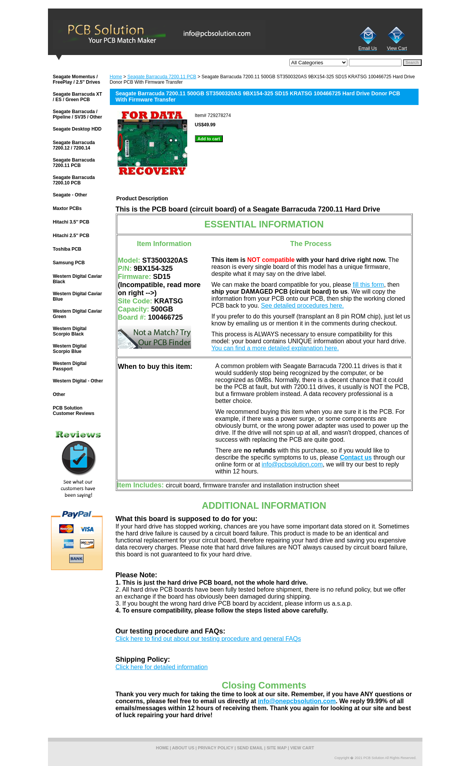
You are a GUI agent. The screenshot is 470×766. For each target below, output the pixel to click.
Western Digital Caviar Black (77, 279)
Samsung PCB (69, 262)
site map (277, 747)
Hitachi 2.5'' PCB (71, 235)
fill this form (368, 284)
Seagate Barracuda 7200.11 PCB (161, 76)
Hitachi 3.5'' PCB (71, 222)
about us (183, 747)
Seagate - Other (70, 195)
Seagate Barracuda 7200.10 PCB (74, 180)
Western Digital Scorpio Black (70, 331)
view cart (302, 747)
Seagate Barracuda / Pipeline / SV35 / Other (77, 114)
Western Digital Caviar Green (77, 313)
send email (250, 747)
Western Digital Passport (70, 366)
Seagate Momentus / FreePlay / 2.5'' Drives (76, 79)
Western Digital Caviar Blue (77, 296)
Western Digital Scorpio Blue (70, 348)
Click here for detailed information (162, 667)
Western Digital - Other (78, 381)
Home (116, 76)
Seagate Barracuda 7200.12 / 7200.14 (74, 145)
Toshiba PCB (67, 249)
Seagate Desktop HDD (77, 129)
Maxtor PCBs (67, 208)
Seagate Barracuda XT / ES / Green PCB (77, 96)
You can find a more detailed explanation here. (275, 348)
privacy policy (216, 747)
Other (59, 394)
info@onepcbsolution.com (297, 701)
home (162, 747)
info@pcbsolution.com (292, 464)
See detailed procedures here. (302, 305)
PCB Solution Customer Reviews (73, 410)
